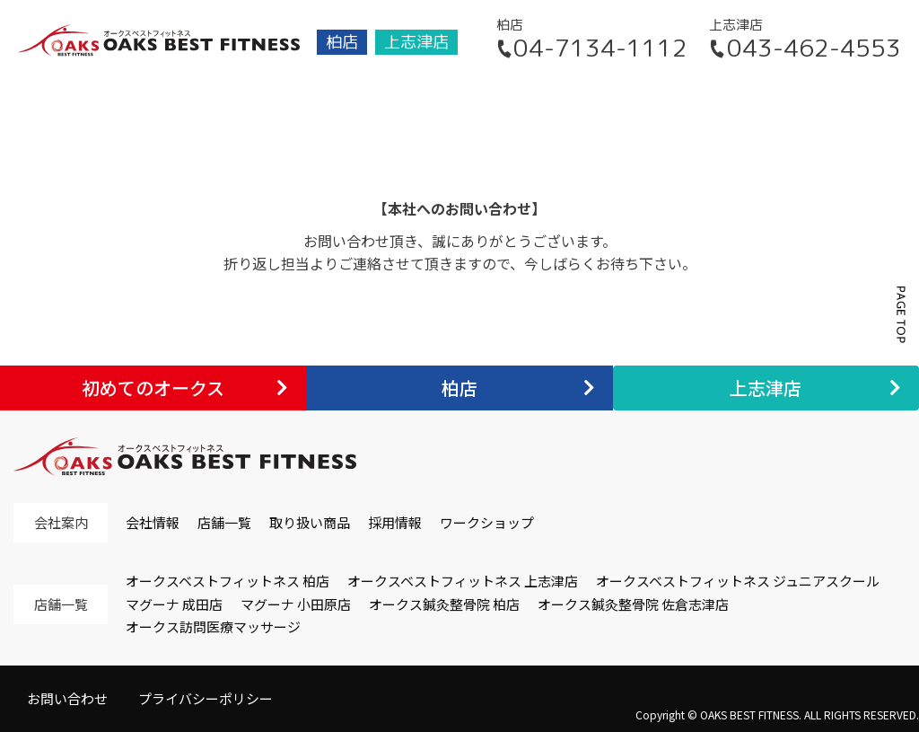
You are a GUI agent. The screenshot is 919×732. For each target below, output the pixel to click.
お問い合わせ (67, 698)
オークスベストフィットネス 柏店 (227, 580)
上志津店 (416, 42)
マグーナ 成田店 (174, 604)
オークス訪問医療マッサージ (213, 626)
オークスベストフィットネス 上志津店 (462, 580)
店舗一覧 (224, 522)
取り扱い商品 (309, 522)
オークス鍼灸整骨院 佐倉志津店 (633, 604)
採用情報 (395, 522)
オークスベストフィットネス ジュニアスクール (738, 580)
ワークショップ (487, 522)
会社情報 (152, 522)
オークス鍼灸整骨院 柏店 (444, 604)
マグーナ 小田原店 (296, 604)
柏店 (342, 42)
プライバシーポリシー (205, 698)
